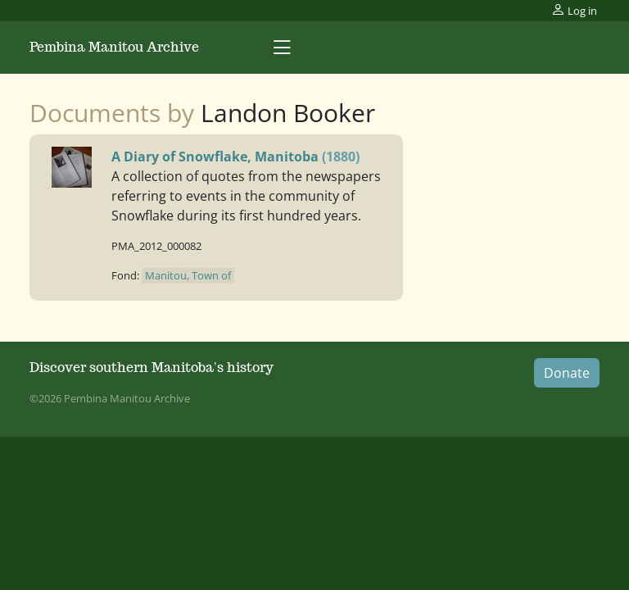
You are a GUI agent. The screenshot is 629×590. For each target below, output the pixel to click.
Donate (567, 373)
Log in (574, 10)
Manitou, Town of (188, 275)
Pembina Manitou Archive (114, 47)
